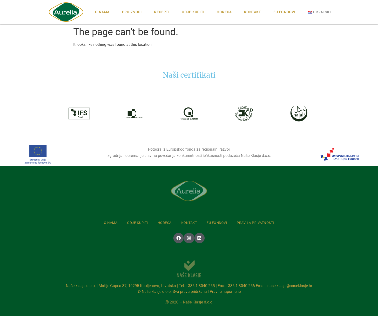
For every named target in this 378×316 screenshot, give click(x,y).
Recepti (161, 12)
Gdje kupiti (193, 12)
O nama (102, 12)
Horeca (224, 12)
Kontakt (252, 12)
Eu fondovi (284, 12)
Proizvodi (132, 12)
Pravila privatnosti (255, 223)
